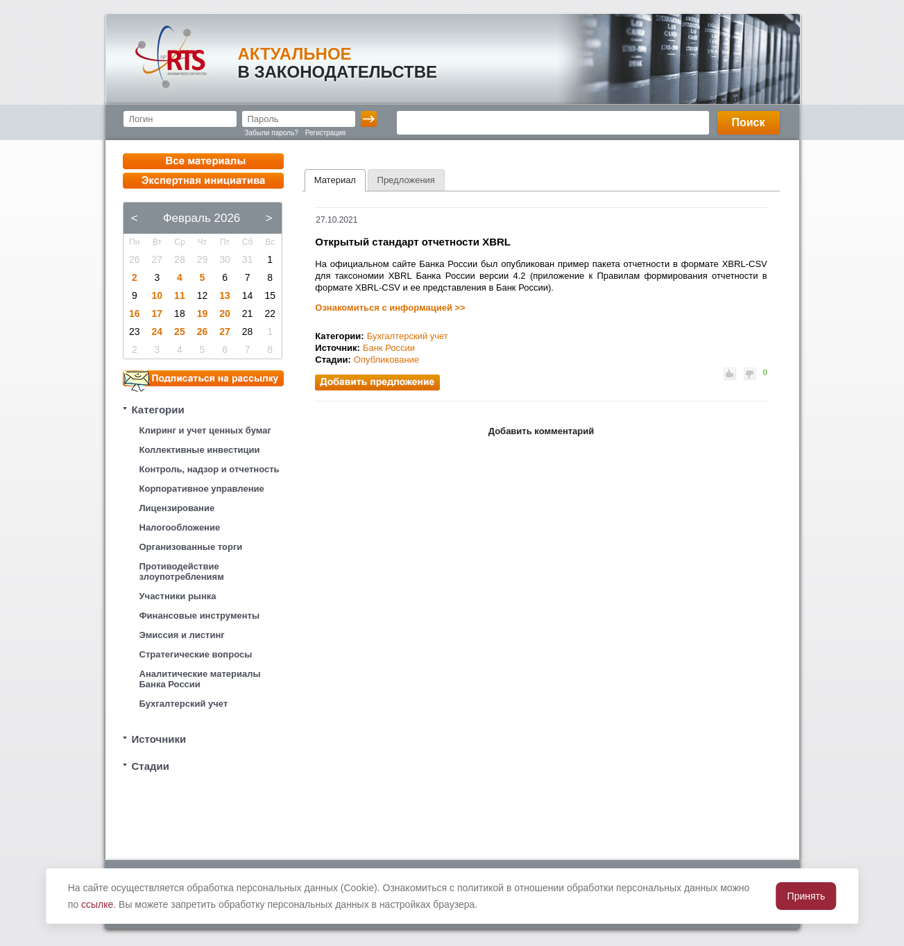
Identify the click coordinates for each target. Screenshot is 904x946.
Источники (159, 739)
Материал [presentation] (335, 180)
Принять (806, 896)
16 (134, 313)
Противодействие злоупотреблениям (181, 571)
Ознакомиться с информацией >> (390, 307)
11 (179, 295)
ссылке (97, 904)
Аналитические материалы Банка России (200, 679)
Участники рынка (177, 596)
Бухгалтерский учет (183, 703)
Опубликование (386, 359)
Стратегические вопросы (196, 654)
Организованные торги (191, 547)
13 (224, 295)
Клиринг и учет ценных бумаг (205, 430)
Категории (158, 409)
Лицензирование (177, 508)
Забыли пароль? (271, 133)
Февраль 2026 (202, 218)
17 (157, 313)
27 (224, 331)
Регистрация (325, 133)
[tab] (335, 180)
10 (157, 295)
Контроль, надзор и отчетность (209, 469)
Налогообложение (180, 527)
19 (202, 313)
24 (157, 331)
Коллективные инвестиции (199, 450)
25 (179, 331)
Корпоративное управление (201, 488)
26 (202, 331)
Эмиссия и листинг (182, 635)
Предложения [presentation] (406, 180)
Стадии (151, 766)
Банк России (389, 348)
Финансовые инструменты (199, 615)
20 (224, 313)
